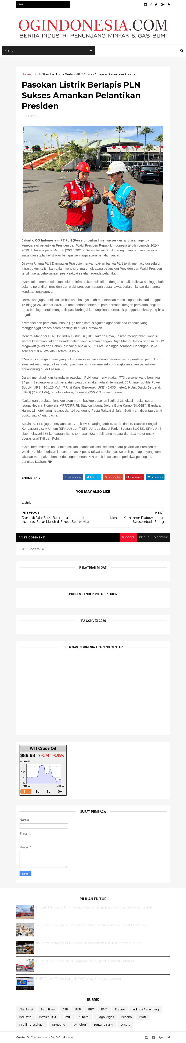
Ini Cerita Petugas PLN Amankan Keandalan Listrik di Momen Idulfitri (89, 943)
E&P (78, 1009)
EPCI (104, 1009)
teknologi (79, 1024)
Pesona (126, 1017)
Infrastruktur (47, 1017)
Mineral (84, 1017)
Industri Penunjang (145, 1009)
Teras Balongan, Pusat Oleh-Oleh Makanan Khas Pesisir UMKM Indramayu (92, 925)
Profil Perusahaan (31, 1024)
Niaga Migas (105, 1017)
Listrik (37, 74)
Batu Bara (48, 1009)
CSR (65, 1009)
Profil (142, 1017)
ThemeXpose (39, 1037)
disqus (144, 537)
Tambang (58, 1024)
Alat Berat (26, 1009)
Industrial (25, 1017)
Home (26, 74)
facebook (160, 537)
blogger (128, 537)
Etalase (120, 1009)
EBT (91, 1009)
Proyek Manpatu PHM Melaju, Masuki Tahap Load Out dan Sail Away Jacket (94, 907)
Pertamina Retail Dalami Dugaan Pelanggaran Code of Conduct (85, 961)
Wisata (125, 1024)
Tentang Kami (103, 1024)
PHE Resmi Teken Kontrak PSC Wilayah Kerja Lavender (78, 979)
